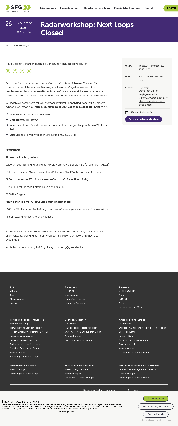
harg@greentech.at (72, 247)
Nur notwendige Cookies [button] (156, 407)
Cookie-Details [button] (144, 420)
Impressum (168, 420)
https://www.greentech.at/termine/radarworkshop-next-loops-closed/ (153, 101)
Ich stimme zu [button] (156, 398)
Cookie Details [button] (156, 414)
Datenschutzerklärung (157, 420)
